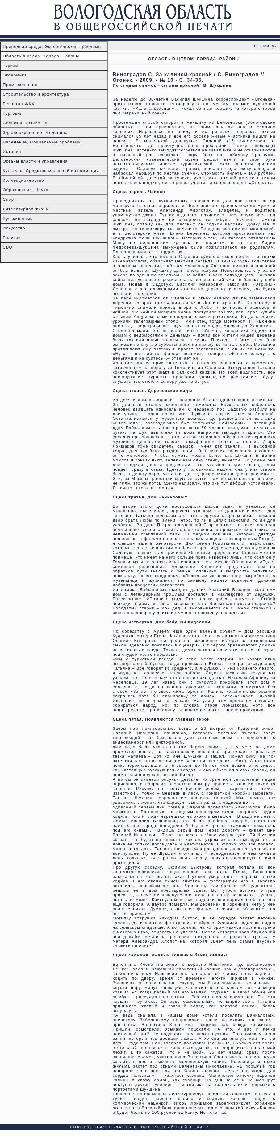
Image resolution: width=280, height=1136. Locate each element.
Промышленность (22, 84)
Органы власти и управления (35, 161)
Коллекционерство (23, 180)
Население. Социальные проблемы (42, 142)
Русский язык (17, 218)
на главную (265, 45)
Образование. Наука (25, 190)
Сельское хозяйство (25, 123)
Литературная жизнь (25, 209)
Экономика (15, 75)
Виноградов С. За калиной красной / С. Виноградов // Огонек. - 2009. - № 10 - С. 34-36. (188, 77)
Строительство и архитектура (36, 94)
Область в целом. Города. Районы (41, 56)
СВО (8, 247)
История (12, 151)
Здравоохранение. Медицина (35, 132)
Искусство (14, 228)
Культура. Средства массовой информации (51, 170)
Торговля (13, 113)
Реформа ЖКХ (19, 103)
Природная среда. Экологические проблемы (52, 46)
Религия (12, 237)
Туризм (11, 65)
